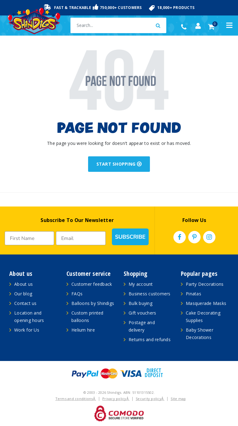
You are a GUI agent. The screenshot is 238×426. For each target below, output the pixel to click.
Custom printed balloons (87, 316)
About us (23, 284)
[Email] (80, 238)
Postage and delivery (142, 326)
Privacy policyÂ (116, 398)
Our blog (23, 294)
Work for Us (26, 330)
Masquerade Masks (206, 303)
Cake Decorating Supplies (203, 316)
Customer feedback (91, 284)
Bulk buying (140, 303)
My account (141, 284)
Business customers (150, 294)
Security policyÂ (150, 398)
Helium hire (83, 330)
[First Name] (29, 238)
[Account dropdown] (198, 26)
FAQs (77, 294)
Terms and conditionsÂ (75, 398)
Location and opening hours (29, 316)
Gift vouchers (142, 313)
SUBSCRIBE (130, 237)
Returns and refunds (150, 339)
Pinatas (193, 294)
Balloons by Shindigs (92, 303)
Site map (178, 398)
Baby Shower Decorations (199, 333)
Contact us (25, 303)
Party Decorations (204, 284)
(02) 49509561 (185, 27)
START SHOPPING (119, 164)
